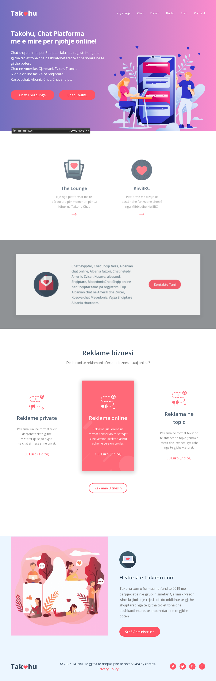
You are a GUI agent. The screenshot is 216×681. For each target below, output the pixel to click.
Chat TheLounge (32, 96)
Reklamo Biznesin (108, 488)
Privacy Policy (108, 669)
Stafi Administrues (139, 631)
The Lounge (74, 188)
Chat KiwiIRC (77, 96)
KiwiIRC (142, 188)
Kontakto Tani (147, 284)
